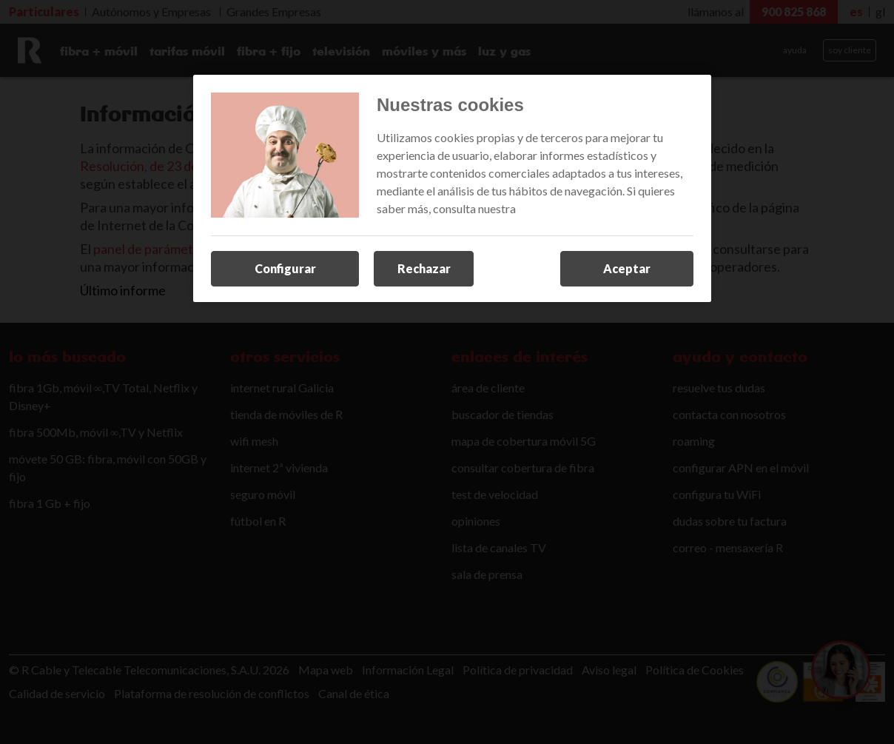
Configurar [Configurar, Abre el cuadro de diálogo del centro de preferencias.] (285, 268)
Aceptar (627, 268)
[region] (452, 189)
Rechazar (424, 268)
